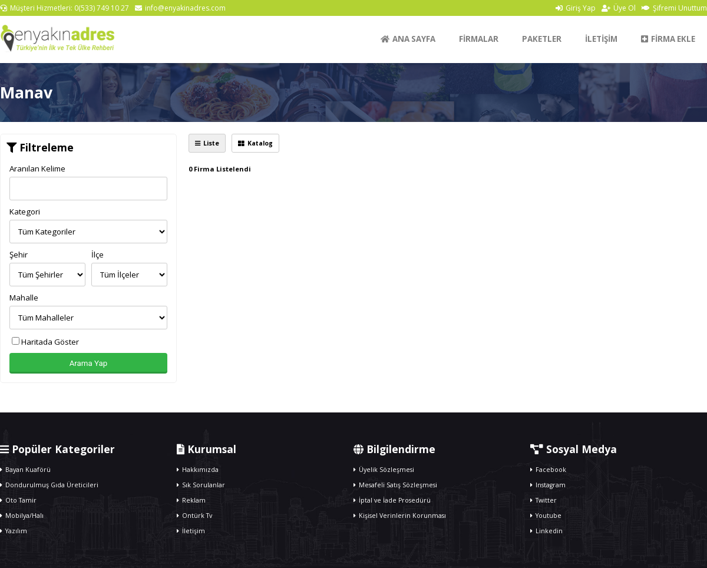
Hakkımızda (198, 469)
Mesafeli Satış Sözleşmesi (395, 485)
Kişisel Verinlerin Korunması (399, 515)
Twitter (543, 500)
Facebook (548, 469)
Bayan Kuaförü (25, 469)
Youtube (545, 515)
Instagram (548, 485)
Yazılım (13, 531)
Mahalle (23, 297)
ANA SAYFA (408, 39)
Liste (207, 143)
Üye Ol (619, 8)
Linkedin (546, 531)
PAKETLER (541, 39)
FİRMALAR (478, 39)
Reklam (191, 500)
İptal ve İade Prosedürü (392, 500)
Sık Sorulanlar (201, 485)
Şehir (18, 254)
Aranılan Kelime (37, 168)
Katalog (255, 143)
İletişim (191, 531)
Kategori (24, 211)
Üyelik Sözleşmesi (383, 469)
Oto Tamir (18, 500)
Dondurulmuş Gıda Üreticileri (49, 485)
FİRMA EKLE (668, 39)
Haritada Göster (45, 341)
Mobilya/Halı (22, 515)
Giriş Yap (576, 8)
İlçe (97, 254)
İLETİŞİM (601, 39)
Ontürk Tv (194, 515)
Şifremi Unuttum (674, 8)
